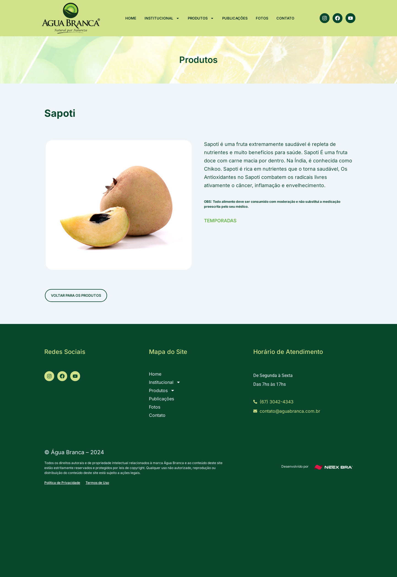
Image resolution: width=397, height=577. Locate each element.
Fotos (262, 18)
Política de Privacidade (62, 483)
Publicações (235, 18)
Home (130, 18)
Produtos (201, 18)
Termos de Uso (97, 483)
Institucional (162, 18)
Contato (285, 18)
